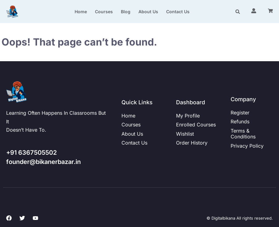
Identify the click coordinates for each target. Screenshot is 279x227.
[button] (238, 11)
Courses (104, 11)
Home (81, 11)
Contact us (178, 11)
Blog (125, 11)
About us (148, 11)
